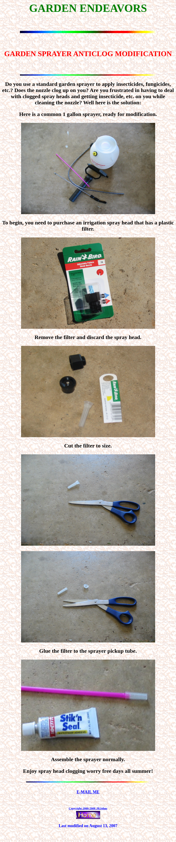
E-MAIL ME (88, 792)
